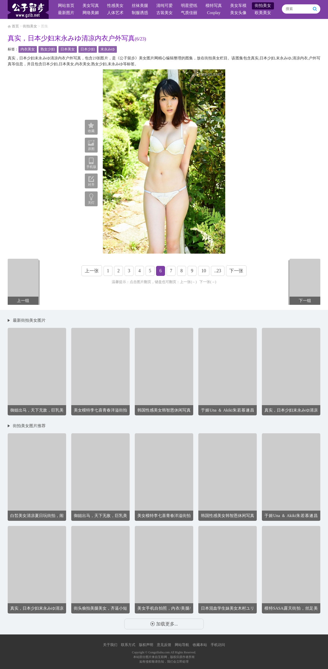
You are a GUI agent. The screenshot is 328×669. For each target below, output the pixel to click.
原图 (91, 145)
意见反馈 (164, 645)
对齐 (91, 181)
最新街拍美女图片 (29, 320)
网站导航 (182, 645)
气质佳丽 (189, 12)
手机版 (91, 163)
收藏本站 (200, 645)
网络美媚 (91, 12)
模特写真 (214, 5)
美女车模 (238, 5)
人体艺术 (115, 12)
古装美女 (164, 12)
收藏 (91, 128)
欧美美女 (263, 12)
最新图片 (66, 12)
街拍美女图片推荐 (29, 426)
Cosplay (213, 12)
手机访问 (218, 645)
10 (203, 270)
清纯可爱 (164, 5)
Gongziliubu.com (159, 652)
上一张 (92, 270)
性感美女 (115, 5)
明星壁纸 (189, 5)
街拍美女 (263, 5)
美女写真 (91, 5)
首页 (15, 26)
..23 (217, 270)
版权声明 (146, 645)
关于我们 (110, 645)
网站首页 (66, 5)
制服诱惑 (140, 12)
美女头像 (238, 12)
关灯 (91, 202)
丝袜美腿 (140, 5)
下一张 (236, 270)
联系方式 (128, 645)
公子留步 (28, 9)
